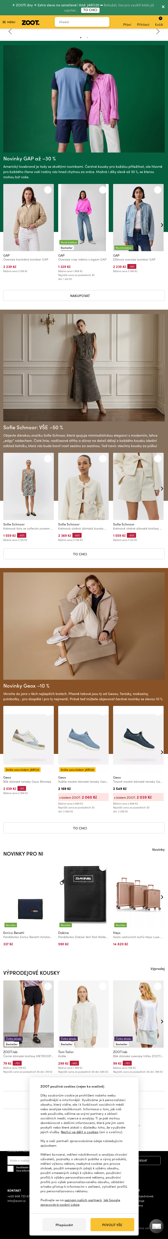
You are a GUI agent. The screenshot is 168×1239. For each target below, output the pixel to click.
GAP (6, 255)
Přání (127, 22)
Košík (159, 21)
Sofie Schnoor (14, 524)
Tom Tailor (66, 1052)
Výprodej (157, 968)
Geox (7, 777)
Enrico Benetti (13, 932)
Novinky (158, 849)
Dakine (63, 932)
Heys (117, 932)
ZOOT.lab (10, 1052)
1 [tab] (81, 37)
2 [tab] (87, 37)
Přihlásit (143, 22)
